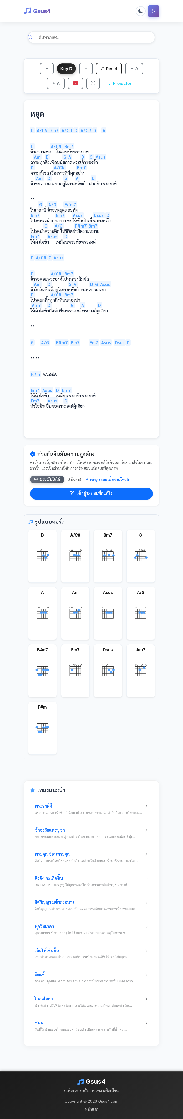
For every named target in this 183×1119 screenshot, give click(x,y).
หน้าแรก (91, 1109)
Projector (120, 83)
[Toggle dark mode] (141, 11)
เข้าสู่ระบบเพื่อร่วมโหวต (107, 479)
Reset (109, 68)
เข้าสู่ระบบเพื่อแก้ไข (91, 493)
